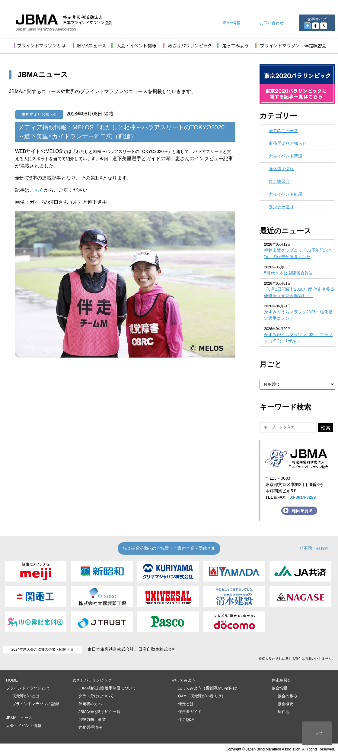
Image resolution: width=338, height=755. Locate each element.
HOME (12, 680)
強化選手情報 (281, 168)
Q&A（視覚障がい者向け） (201, 696)
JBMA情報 (231, 23)
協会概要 (285, 704)
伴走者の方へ (90, 704)
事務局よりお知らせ (39, 114)
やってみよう (184, 680)
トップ (316, 733)
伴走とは (186, 704)
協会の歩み (287, 696)
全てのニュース (283, 130)
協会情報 (279, 688)
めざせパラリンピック (92, 680)
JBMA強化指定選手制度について (107, 688)
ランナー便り (281, 206)
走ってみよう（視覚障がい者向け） (209, 688)
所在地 (283, 711)
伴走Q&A (186, 719)
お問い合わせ (271, 23)
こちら (37, 190)
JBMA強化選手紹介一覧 (99, 711)
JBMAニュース (19, 717)
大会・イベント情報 (23, 725)
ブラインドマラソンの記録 (35, 704)
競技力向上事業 (92, 719)
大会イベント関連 (285, 156)
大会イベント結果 (285, 194)
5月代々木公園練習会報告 (288, 273)
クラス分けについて (96, 696)
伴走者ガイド (190, 711)
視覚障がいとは (26, 696)
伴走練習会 (279, 181)
